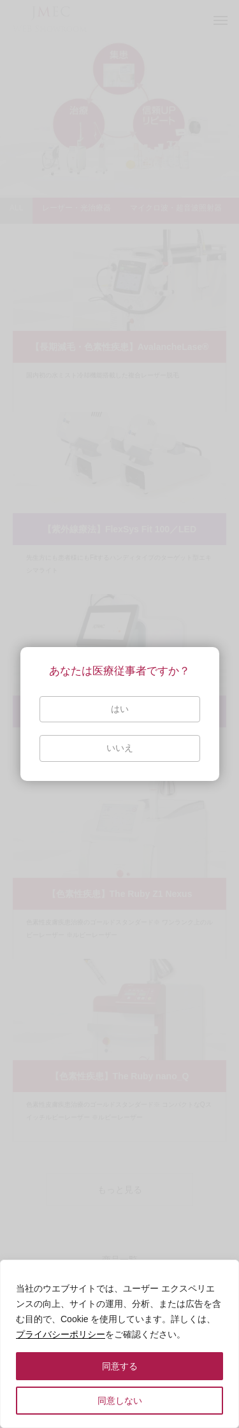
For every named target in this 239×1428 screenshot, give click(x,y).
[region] (119, 1344)
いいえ (119, 748)
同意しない (120, 1400)
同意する (120, 1366)
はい (120, 709)
